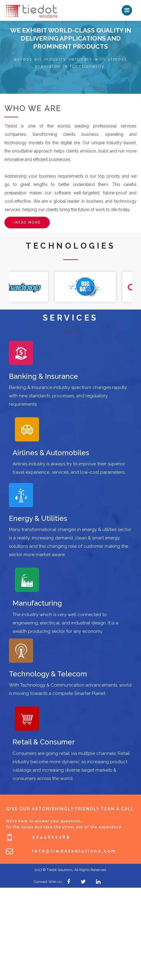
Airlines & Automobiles (51, 452)
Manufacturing (37, 603)
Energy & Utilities (38, 518)
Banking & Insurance (43, 376)
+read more (27, 222)
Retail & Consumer (44, 742)
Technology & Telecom (48, 674)
